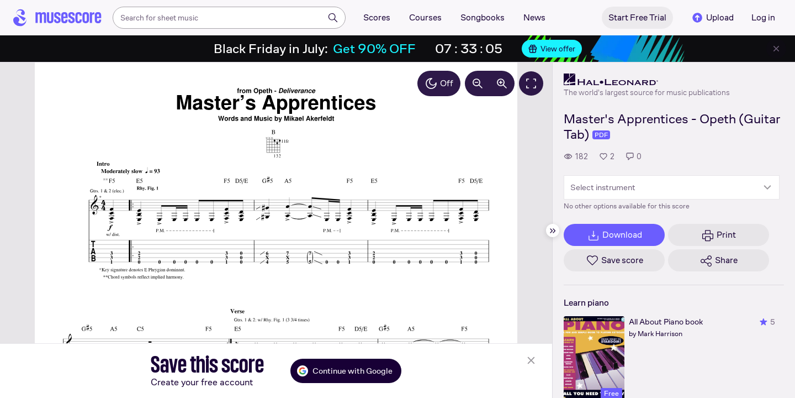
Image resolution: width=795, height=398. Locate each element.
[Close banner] (776, 49)
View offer (551, 48)
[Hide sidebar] (552, 230)
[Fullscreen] (531, 83)
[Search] (333, 17)
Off (439, 83)
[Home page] (57, 18)
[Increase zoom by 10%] (502, 83)
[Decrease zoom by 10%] (477, 83)
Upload (712, 17)
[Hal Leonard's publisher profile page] (647, 80)
